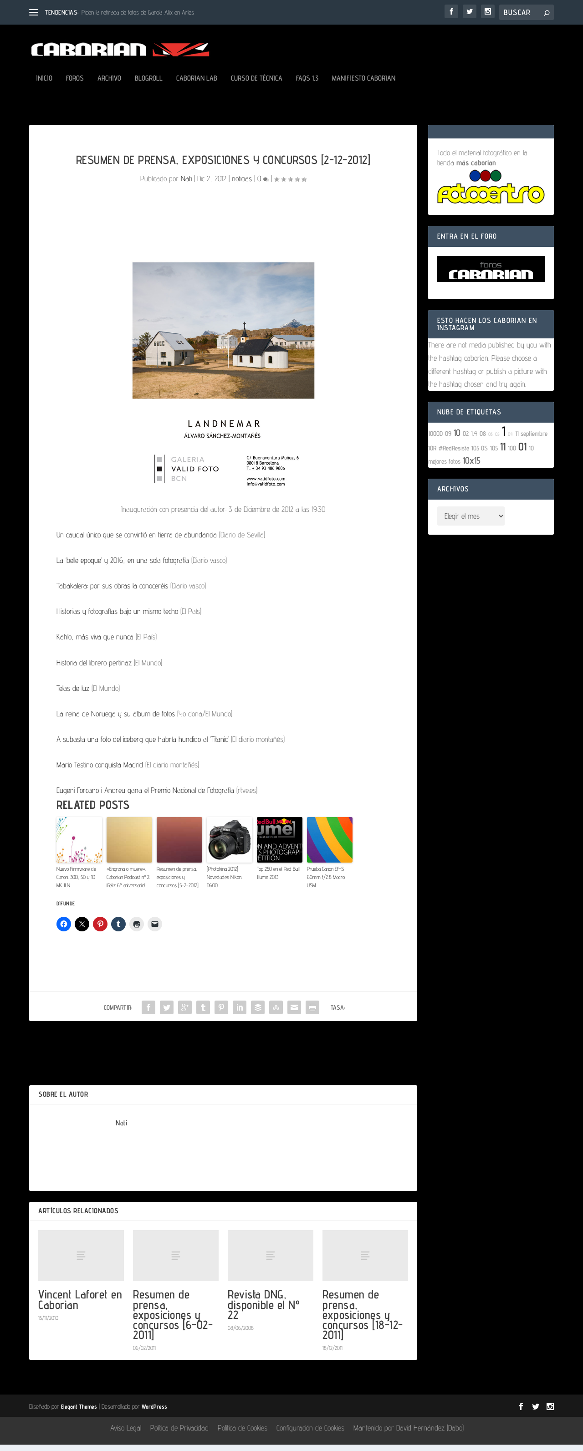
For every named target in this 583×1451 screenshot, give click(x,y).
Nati (186, 184)
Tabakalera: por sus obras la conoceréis (112, 592)
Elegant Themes (79, 1412)
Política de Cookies (242, 1434)
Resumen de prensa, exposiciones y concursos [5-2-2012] (178, 883)
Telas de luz (72, 694)
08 (483, 440)
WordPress (154, 1412)
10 (457, 439)
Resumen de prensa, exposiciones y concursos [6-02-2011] (173, 1320)
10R (432, 454)
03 (490, 440)
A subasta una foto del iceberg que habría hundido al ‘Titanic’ (142, 745)
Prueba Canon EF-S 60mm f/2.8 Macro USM (326, 883)
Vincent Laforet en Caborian (80, 1305)
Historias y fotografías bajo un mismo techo (117, 617)
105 (494, 454)
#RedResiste (454, 454)
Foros (75, 85)
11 (503, 453)
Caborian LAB (196, 85)
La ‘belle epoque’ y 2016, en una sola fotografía (122, 566)
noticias (242, 184)
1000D (435, 440)
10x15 (472, 466)
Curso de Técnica (256, 85)
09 (448, 440)
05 (497, 440)
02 (466, 440)
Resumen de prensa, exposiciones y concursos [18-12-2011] (362, 1320)
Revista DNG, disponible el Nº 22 (264, 1310)
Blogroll (149, 85)
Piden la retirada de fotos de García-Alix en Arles (138, 12)
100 (512, 454)
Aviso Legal (125, 1434)
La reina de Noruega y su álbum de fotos (115, 720)
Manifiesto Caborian (363, 85)
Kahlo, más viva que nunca (94, 643)
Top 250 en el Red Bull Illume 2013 (278, 879)
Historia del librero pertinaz (94, 669)
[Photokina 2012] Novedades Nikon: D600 (224, 883)
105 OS (479, 454)
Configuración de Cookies (310, 1434)
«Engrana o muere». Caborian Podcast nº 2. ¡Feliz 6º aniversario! (128, 883)
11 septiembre (531, 440)
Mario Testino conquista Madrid (99, 771)
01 (522, 453)
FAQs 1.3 (307, 85)
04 (510, 440)
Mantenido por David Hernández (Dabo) (408, 1434)
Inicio (44, 85)
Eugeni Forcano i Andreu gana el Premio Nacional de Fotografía (145, 796)
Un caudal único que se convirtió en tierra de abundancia (136, 541)
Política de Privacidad (179, 1434)
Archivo (109, 85)
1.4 (474, 440)
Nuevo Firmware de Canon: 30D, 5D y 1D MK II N (76, 883)
